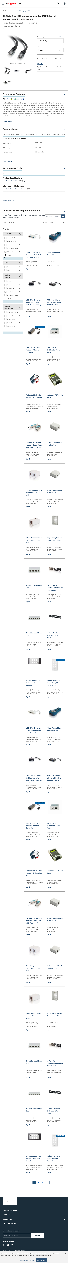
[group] (13, 237)
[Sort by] (56, 222)
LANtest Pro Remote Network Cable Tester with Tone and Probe (34, 444)
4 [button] (46, 1183)
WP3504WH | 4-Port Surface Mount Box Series (34, 595)
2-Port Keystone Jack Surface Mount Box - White (34, 492)
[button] (3, 4)
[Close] (65, 1254)
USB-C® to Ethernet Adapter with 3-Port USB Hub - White (33, 254)
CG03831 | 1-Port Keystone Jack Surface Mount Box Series (33, 548)
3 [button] (42, 1183)
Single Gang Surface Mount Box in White (54, 539)
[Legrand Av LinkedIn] (8, 1245)
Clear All (60, 37)
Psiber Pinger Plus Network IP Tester (54, 253)
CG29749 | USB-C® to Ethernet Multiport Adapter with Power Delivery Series (33, 310)
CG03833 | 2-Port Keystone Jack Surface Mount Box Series (34, 500)
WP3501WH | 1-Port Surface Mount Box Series (54, 453)
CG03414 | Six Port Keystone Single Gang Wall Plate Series (55, 691)
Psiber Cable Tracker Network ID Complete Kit (34, 397)
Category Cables (25, 11)
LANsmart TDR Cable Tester (55, 396)
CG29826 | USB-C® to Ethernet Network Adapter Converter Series (33, 358)
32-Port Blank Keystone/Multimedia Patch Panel (55, 587)
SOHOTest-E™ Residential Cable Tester (53, 349)
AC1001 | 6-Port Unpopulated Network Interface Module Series (34, 691)
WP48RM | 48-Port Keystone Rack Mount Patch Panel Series (55, 643)
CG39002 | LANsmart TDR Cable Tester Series (54, 405)
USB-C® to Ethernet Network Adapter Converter (33, 349)
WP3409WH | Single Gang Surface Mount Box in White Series (54, 548)
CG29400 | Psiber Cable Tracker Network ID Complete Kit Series (34, 405)
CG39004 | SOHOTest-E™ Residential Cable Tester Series (54, 358)
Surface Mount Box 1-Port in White (55, 443)
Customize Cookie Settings (27, 1260)
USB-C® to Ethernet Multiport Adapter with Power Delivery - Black (34, 303)
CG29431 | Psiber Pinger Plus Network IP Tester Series (55, 262)
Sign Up (37, 1235)
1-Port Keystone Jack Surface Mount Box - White (34, 540)
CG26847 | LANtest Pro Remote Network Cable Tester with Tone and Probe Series (34, 453)
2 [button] (38, 1183)
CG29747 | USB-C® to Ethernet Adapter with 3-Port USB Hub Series (55, 310)
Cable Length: (41, 37)
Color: (39, 46)
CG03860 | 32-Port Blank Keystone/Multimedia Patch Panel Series (54, 595)
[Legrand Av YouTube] (12, 1245)
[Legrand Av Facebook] (3, 1245)
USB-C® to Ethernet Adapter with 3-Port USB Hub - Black (54, 302)
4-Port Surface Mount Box (34, 586)
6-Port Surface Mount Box (34, 634)
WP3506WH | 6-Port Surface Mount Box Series (34, 643)
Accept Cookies (41, 1260)
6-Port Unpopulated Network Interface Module (33, 682)
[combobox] (50, 40)
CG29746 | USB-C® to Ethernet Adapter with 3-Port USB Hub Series (34, 262)
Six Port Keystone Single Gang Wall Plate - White (53, 682)
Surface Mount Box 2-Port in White (55, 491)
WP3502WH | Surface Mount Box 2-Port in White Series (55, 500)
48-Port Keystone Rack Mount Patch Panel (53, 635)
